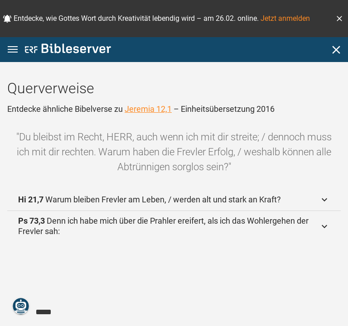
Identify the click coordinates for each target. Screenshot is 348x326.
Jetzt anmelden (285, 18)
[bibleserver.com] (68, 50)
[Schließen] (336, 50)
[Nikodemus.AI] (21, 306)
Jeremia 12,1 (148, 109)
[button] (339, 18)
